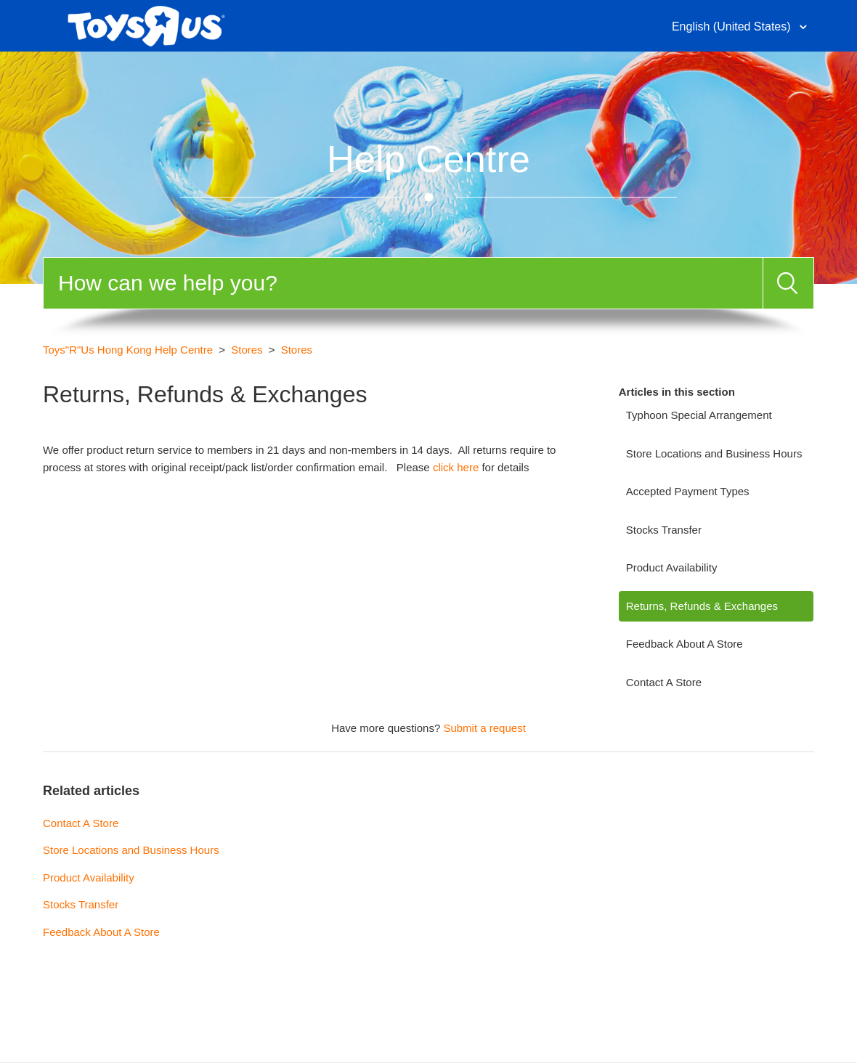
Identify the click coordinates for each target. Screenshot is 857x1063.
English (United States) (733, 26)
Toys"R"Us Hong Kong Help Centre (128, 349)
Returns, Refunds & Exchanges (702, 606)
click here (456, 467)
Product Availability (672, 567)
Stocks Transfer (664, 530)
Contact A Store (664, 682)
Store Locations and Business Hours (714, 453)
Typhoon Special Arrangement (699, 415)
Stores (246, 349)
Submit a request (484, 728)
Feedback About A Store (684, 644)
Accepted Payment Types (688, 491)
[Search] (403, 283)
